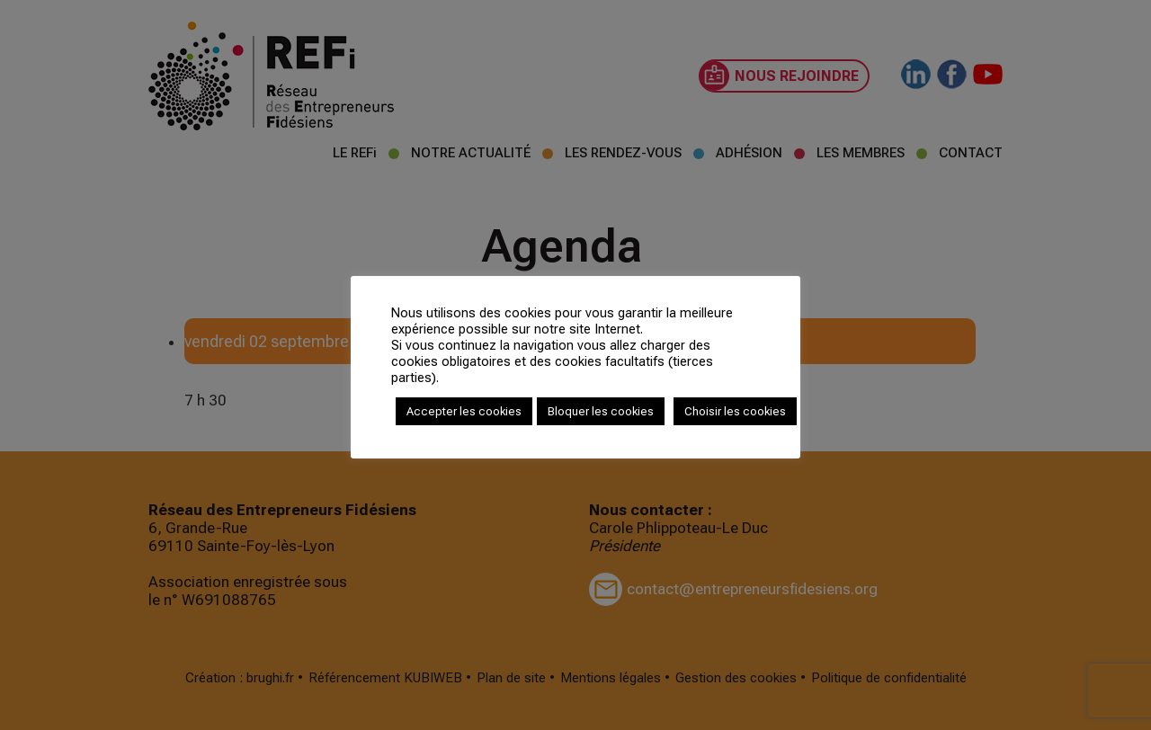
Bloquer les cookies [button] (601, 411)
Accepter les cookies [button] (464, 411)
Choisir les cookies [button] (735, 411)
